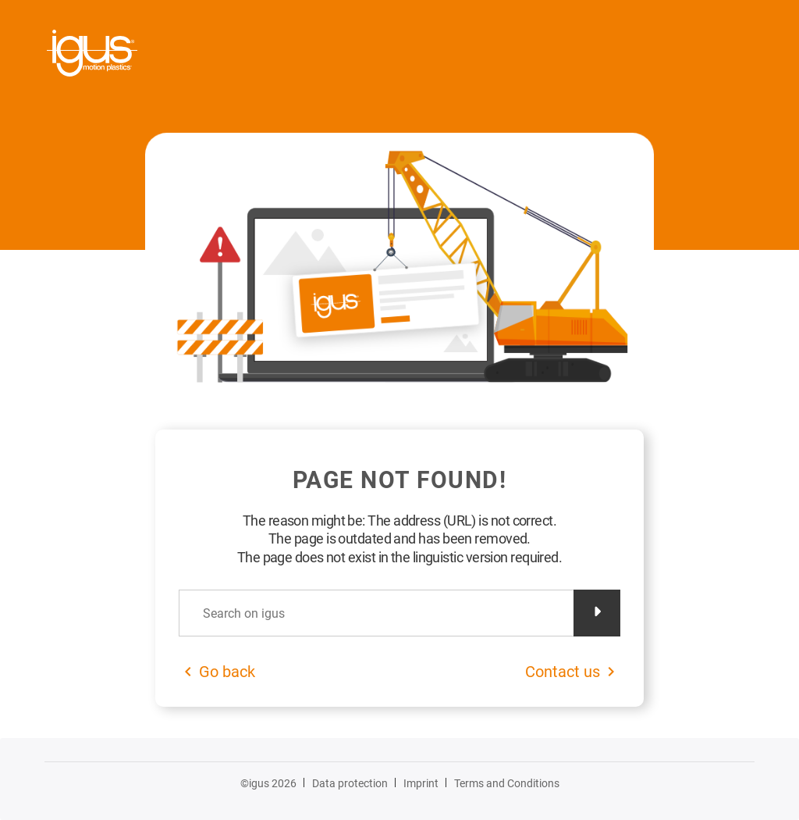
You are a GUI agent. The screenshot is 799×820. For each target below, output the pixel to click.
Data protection (350, 783)
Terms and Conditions (506, 783)
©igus (268, 783)
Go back (227, 671)
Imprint (421, 783)
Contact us (562, 671)
